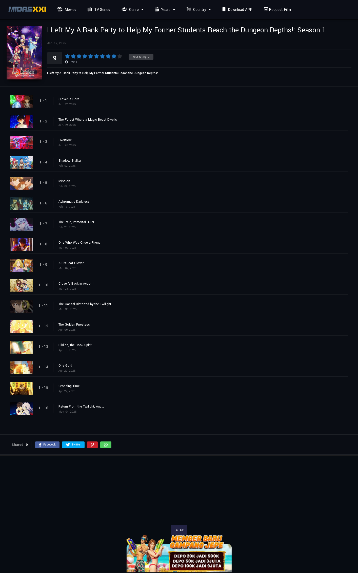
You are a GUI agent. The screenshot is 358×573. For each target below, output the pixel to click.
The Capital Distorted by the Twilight (84, 304)
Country (195, 9)
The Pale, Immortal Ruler (76, 222)
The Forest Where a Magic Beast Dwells (87, 119)
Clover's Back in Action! (76, 283)
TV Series (98, 9)
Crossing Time (69, 386)
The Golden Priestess (74, 324)
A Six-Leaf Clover (71, 263)
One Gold (65, 365)
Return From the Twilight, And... (81, 406)
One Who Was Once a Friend (79, 242)
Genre (129, 9)
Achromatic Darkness (74, 201)
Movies (66, 9)
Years (162, 9)
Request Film (277, 9)
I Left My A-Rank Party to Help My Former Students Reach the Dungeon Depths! (102, 73)
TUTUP (179, 530)
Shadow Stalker (69, 160)
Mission (64, 181)
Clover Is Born (68, 99)
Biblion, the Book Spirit (75, 345)
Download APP (236, 9)
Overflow (65, 140)
